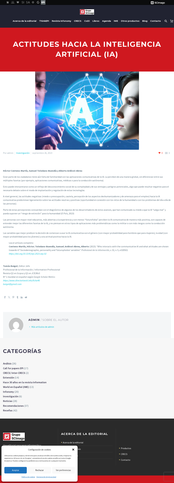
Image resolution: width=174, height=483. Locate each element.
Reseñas (7, 410)
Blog (144, 21)
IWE (116, 21)
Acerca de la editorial (24, 21)
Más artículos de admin (42, 326)
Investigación (23, 152)
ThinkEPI (44, 21)
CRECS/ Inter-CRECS (14, 373)
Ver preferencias (63, 470)
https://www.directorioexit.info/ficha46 (21, 280)
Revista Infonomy (61, 21)
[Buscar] (165, 21)
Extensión (8, 377)
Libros (96, 21)
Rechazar (39, 470)
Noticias (7, 401)
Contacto (155, 21)
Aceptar (15, 470)
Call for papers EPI (13, 368)
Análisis (7, 363)
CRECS (77, 21)
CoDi (87, 21)
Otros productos (130, 21)
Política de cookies (28, 477)
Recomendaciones (13, 405)
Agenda (106, 21)
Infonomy (8, 391)
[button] (73, 449)
